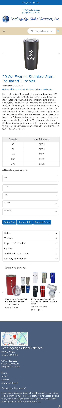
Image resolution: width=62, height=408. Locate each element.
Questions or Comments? (13, 388)
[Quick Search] (41, 31)
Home (4, 373)
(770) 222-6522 (31, 9)
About (4, 376)
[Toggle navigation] (3, 31)
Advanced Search (9, 383)
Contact (5, 380)
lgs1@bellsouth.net (31, 12)
